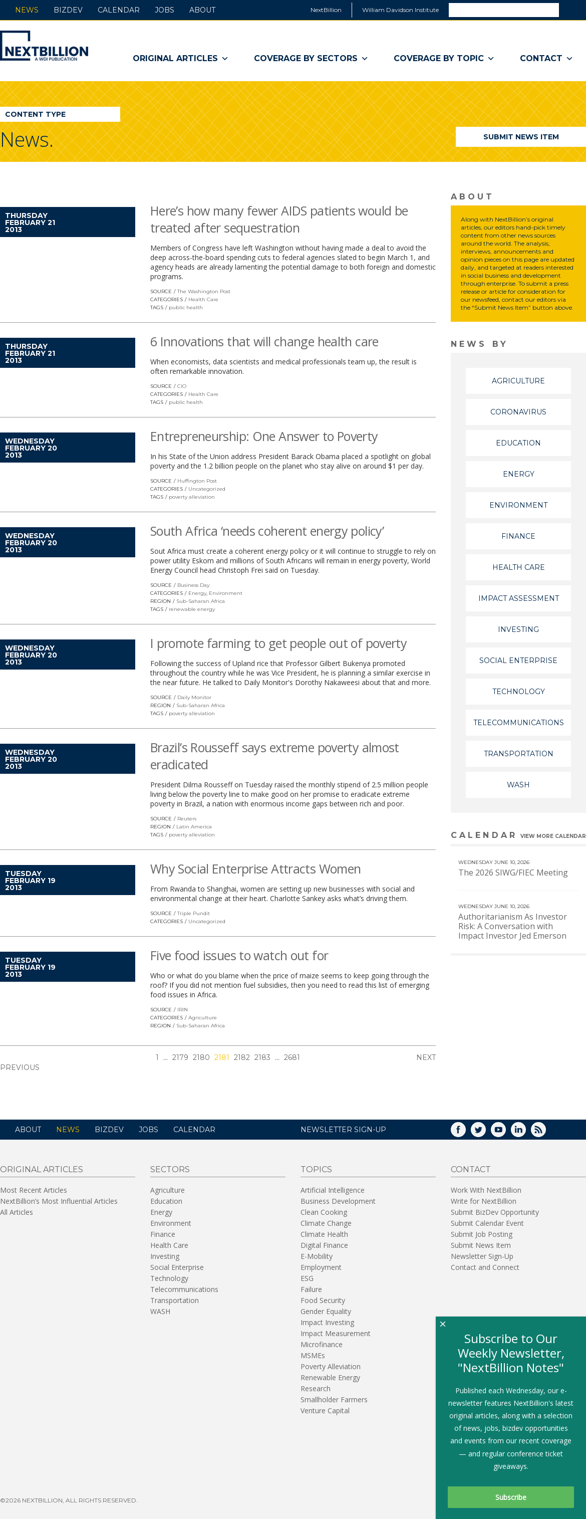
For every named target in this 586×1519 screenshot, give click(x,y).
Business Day (193, 585)
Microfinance (322, 1344)
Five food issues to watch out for (239, 955)
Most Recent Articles (33, 1190)
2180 (201, 1057)
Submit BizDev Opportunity (495, 1212)
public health (186, 307)
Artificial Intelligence (333, 1190)
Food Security (323, 1300)
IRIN (182, 1009)
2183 (262, 1057)
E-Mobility (317, 1256)
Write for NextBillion (483, 1201)
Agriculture (202, 1017)
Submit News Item (521, 136)
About (202, 10)
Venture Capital (325, 1410)
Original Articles (181, 59)
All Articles (16, 1212)
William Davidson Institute (400, 10)
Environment (225, 593)
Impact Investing (327, 1322)
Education (518, 443)
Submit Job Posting (481, 1234)
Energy (197, 593)
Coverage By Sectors (311, 59)
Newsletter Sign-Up (482, 1256)
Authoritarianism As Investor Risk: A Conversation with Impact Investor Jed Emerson (512, 926)
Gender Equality (326, 1311)
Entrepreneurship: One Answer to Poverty (264, 436)
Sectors (170, 1169)
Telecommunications (518, 722)
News (27, 10)
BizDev (68, 10)
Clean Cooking (324, 1212)
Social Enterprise (518, 660)
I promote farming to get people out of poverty (278, 643)
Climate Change (326, 1223)
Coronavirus (518, 411)
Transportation (518, 753)
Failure (311, 1289)
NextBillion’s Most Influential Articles (59, 1201)
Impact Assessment (518, 598)
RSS (545, 1133)
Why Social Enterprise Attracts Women (255, 868)
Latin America (194, 826)
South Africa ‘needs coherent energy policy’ (267, 530)
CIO (181, 386)
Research (316, 1388)
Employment (321, 1267)
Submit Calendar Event (487, 1223)
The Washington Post (203, 291)
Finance (518, 536)
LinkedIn (525, 1133)
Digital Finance (324, 1245)
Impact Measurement (336, 1333)
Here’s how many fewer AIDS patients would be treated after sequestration (279, 219)
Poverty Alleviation (331, 1366)
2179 (180, 1057)
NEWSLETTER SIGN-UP (343, 1129)
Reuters (186, 818)
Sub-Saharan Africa (200, 601)
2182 (242, 1057)
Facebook (465, 1133)
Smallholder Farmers (334, 1399)
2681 (292, 1057)
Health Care (203, 299)
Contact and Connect (485, 1267)
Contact (546, 59)
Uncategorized (206, 489)
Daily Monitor (194, 697)
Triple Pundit (193, 913)
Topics (316, 1169)
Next (426, 1057)
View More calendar (553, 836)
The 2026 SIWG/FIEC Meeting (513, 872)
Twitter (485, 1133)
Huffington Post (197, 481)
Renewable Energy (330, 1377)
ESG (307, 1278)
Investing (518, 629)
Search (572, 10)
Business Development (338, 1201)
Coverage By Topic (444, 59)
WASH (518, 784)
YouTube (505, 1133)
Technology (518, 691)
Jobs (164, 10)
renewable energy (192, 609)
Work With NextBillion (486, 1190)
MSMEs (313, 1355)
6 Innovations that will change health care (264, 341)
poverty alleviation (192, 497)
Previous (20, 1067)
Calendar (119, 10)
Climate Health (324, 1234)
